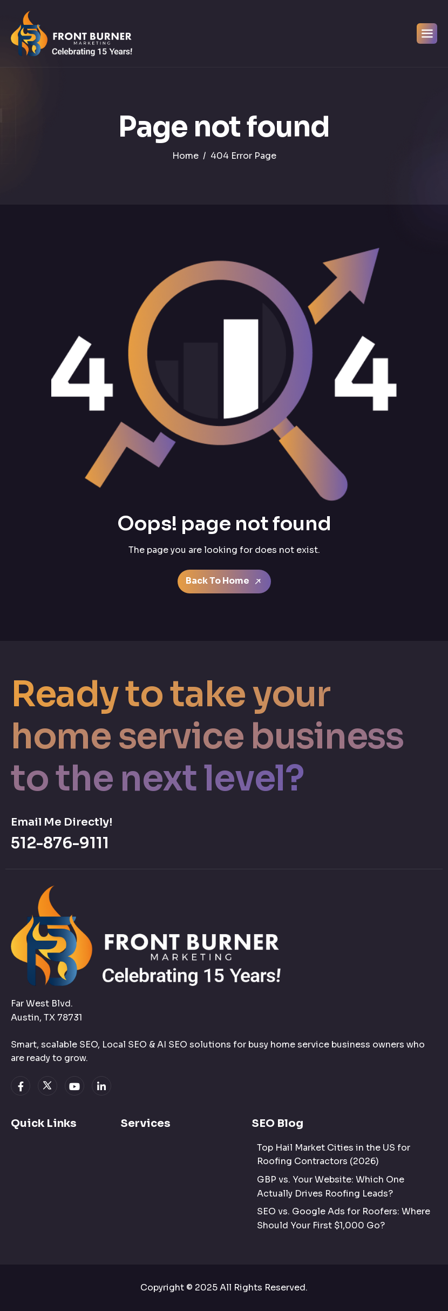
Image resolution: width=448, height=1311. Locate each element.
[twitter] (47, 1086)
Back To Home (224, 581)
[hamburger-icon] (427, 33)
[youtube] (74, 1086)
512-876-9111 (60, 843)
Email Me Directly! (61, 822)
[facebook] (20, 1086)
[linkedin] (101, 1086)
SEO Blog (277, 1123)
